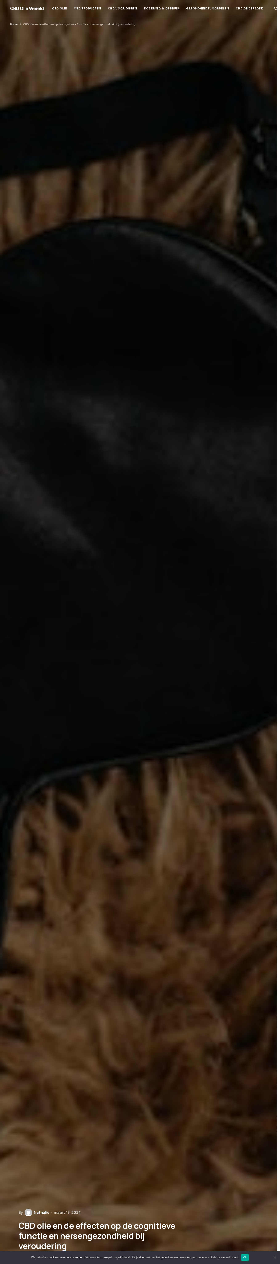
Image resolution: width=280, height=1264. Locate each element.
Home (13, 24)
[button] (276, 8)
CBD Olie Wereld (27, 8)
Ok (245, 1257)
